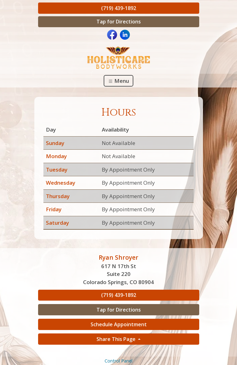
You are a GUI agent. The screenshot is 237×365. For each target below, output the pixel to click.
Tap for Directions (118, 21)
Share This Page (116, 339)
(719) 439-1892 (118, 8)
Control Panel (118, 361)
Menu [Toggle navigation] (118, 80)
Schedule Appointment (119, 324)
